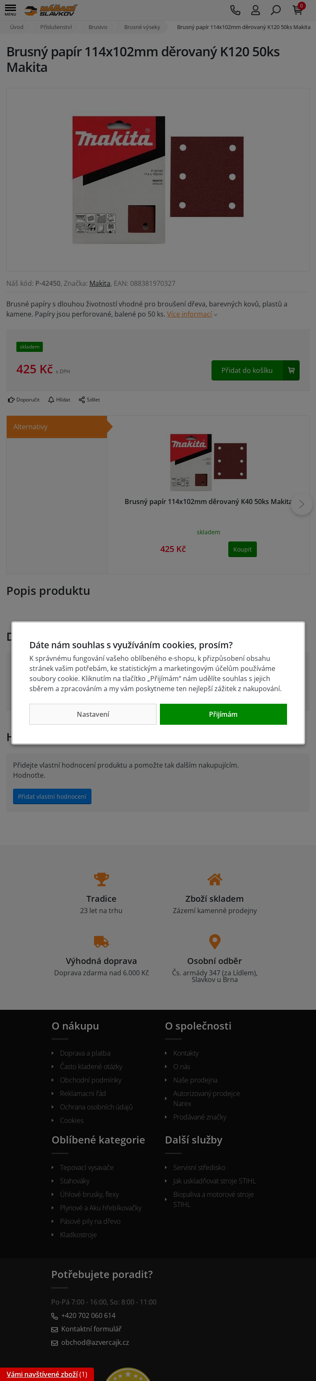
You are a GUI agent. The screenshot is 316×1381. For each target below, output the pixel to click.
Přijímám (223, 714)
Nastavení (93, 714)
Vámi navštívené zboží (42, 1374)
